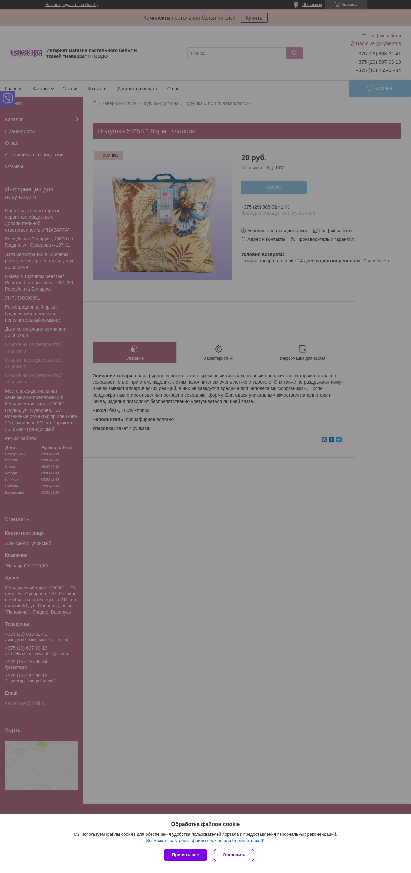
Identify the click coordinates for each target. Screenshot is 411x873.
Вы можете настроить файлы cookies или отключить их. (203, 840)
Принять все (185, 854)
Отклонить (234, 854)
